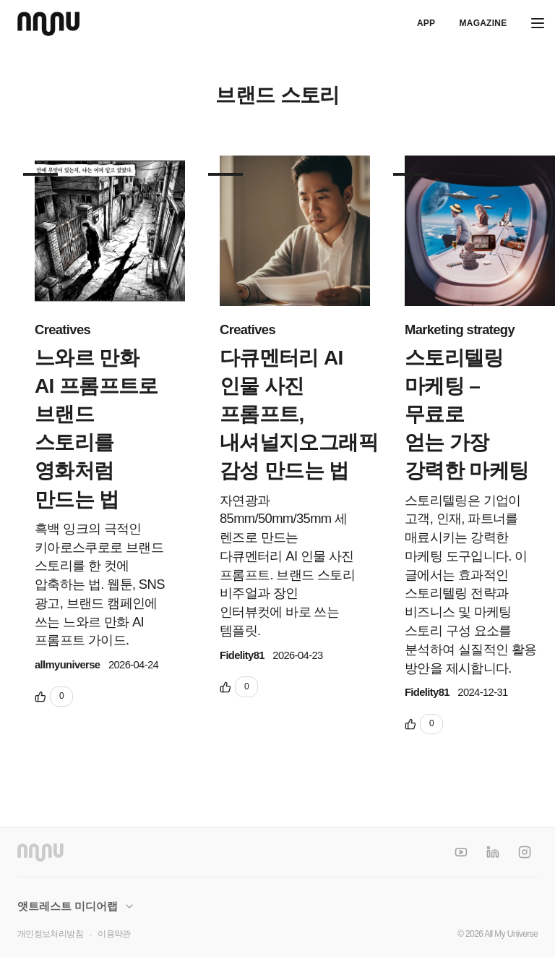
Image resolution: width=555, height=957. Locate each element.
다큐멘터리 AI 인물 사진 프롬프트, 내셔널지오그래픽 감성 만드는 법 (299, 414)
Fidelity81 (242, 655)
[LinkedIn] (493, 852)
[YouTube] (461, 852)
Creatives (62, 329)
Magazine (483, 23)
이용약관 (114, 934)
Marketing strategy (460, 329)
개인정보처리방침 (50, 934)
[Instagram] (525, 852)
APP (426, 23)
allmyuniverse (67, 665)
